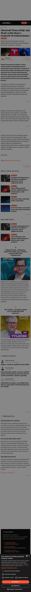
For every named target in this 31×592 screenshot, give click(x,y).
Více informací (26, 565)
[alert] (15, 296)
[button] (15, 568)
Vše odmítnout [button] (15, 586)
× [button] (29, 555)
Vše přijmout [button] (15, 582)
